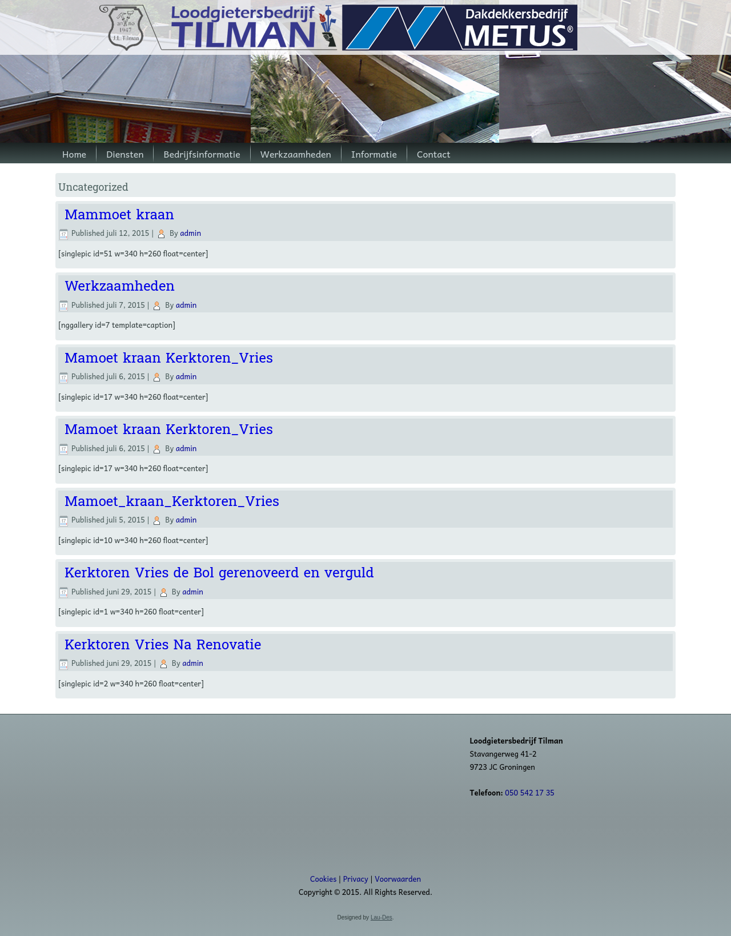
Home (74, 153)
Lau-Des (381, 917)
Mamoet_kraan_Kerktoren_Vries (172, 501)
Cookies (323, 879)
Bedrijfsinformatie (201, 153)
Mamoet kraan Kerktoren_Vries (169, 358)
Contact (434, 153)
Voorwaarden (398, 879)
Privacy (355, 879)
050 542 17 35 (530, 792)
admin (190, 233)
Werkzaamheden (295, 153)
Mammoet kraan (119, 215)
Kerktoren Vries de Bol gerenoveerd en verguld (219, 573)
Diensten (124, 153)
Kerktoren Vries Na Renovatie (163, 645)
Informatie (374, 153)
